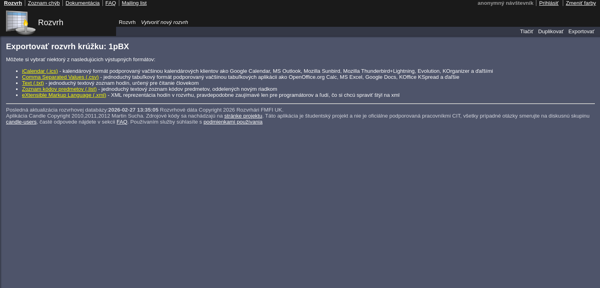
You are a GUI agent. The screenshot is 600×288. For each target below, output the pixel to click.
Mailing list (134, 3)
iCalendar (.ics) (40, 71)
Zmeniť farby (581, 3)
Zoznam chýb (44, 3)
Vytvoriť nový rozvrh (164, 22)
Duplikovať (551, 31)
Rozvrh (50, 22)
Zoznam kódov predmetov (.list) (59, 89)
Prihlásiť (549, 3)
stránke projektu (243, 116)
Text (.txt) (33, 83)
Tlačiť (526, 31)
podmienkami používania (232, 122)
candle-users (21, 122)
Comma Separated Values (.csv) (60, 77)
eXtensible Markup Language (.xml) (64, 95)
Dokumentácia (83, 3)
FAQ (121, 122)
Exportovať (581, 31)
